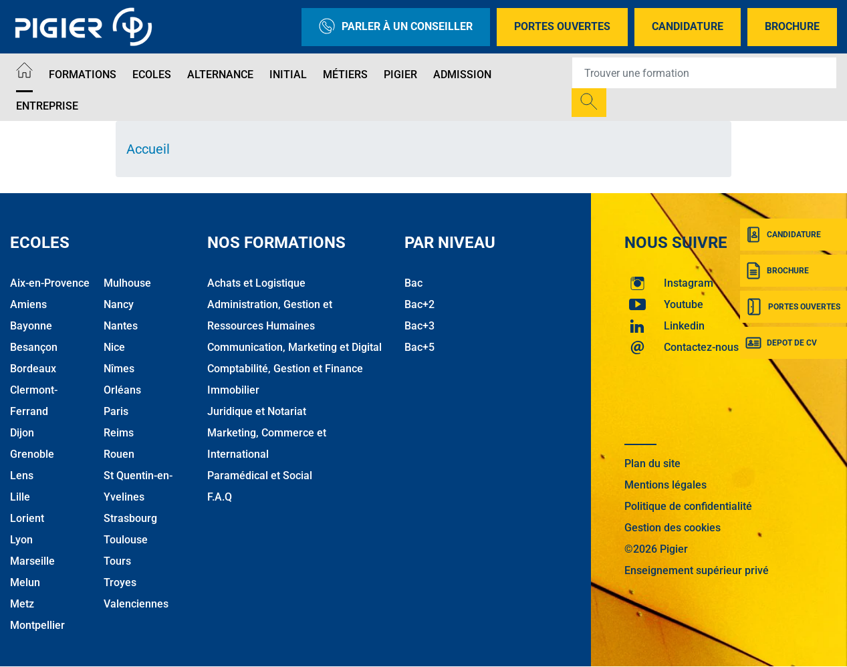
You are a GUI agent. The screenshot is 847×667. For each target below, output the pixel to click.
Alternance (220, 74)
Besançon (33, 347)
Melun (25, 582)
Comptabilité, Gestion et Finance (285, 368)
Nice (114, 347)
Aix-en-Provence (50, 283)
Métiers (345, 74)
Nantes (121, 325)
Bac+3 (419, 325)
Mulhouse (127, 283)
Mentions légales (665, 485)
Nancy (119, 304)
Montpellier (37, 625)
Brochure (792, 26)
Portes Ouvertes (562, 26)
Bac (413, 283)
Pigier (400, 74)
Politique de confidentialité (688, 506)
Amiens (28, 304)
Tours (117, 561)
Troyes (120, 582)
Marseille (32, 561)
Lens (21, 475)
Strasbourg (130, 518)
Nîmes (119, 368)
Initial (288, 74)
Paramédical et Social (259, 475)
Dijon (22, 432)
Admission (462, 74)
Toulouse (126, 539)
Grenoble (32, 454)
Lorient (27, 518)
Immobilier (233, 390)
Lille (20, 497)
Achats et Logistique (256, 283)
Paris (116, 411)
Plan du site (652, 463)
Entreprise (47, 106)
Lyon (21, 539)
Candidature (687, 26)
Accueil (148, 149)
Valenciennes (136, 603)
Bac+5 (419, 347)
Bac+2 (419, 304)
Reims (119, 432)
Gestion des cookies (672, 527)
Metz (22, 603)
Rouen (119, 454)
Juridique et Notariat (256, 411)
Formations (82, 74)
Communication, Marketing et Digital (294, 347)
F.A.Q (219, 497)
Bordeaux (33, 368)
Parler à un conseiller (396, 27)
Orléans (122, 390)
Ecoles (151, 74)
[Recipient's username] (704, 72)
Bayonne (31, 325)
